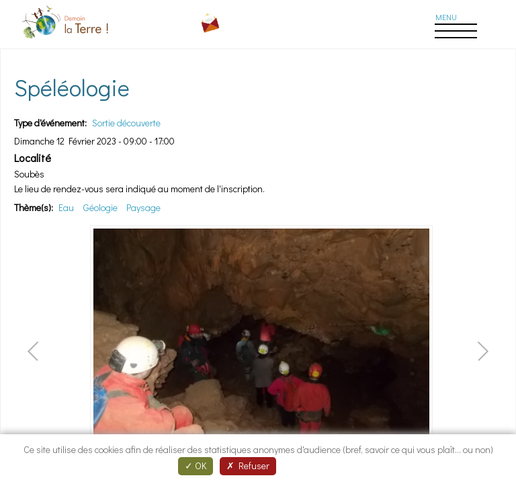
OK (195, 465)
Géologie (100, 207)
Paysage (143, 207)
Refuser (247, 465)
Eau (66, 207)
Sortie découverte (126, 122)
